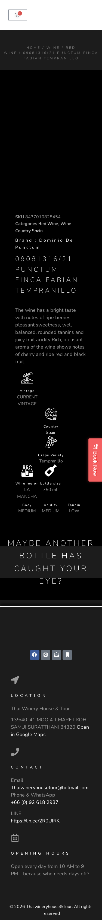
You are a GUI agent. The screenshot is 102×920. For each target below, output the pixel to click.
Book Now (95, 463)
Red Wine (48, 224)
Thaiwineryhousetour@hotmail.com (49, 787)
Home (33, 47)
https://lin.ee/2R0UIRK (35, 821)
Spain (37, 231)
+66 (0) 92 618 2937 (34, 802)
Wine (53, 47)
